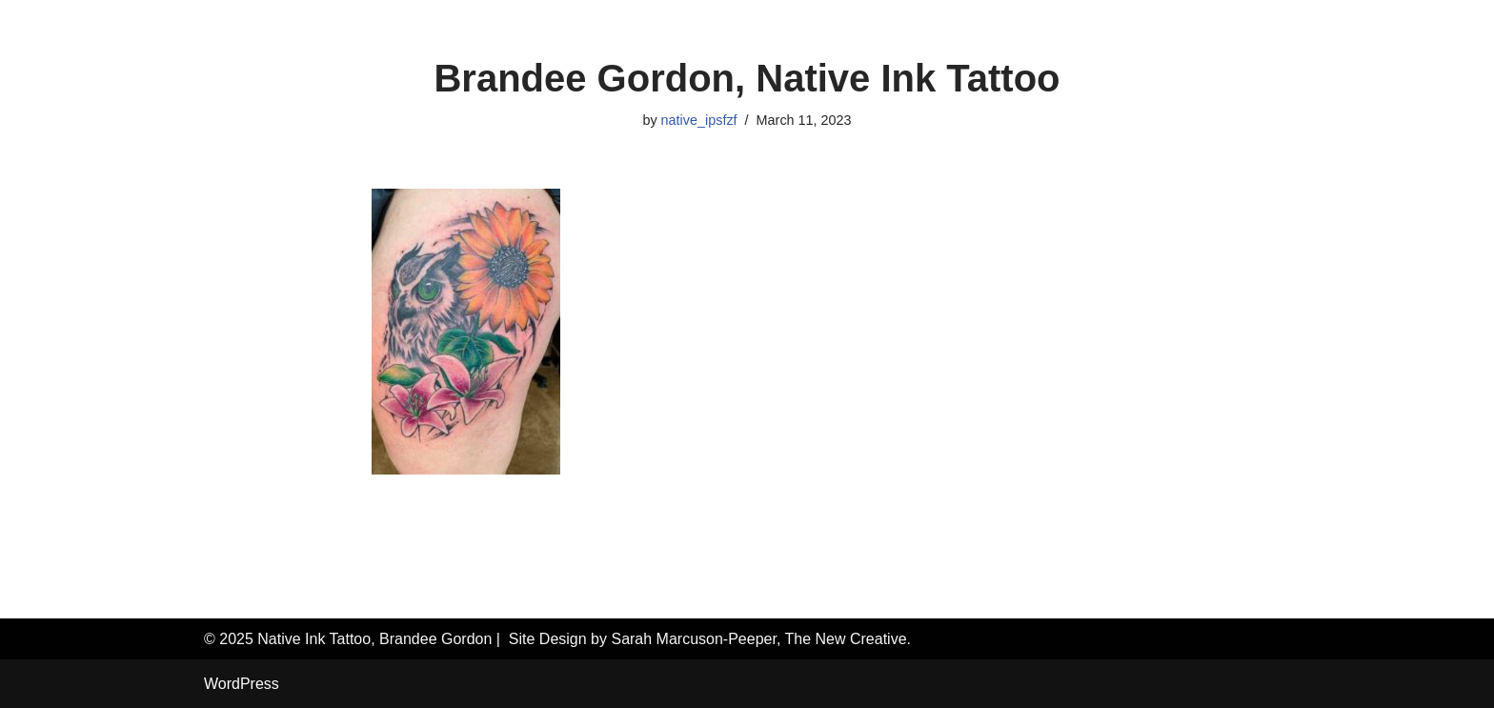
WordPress (241, 684)
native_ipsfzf (699, 120)
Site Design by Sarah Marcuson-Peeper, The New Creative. (710, 639)
